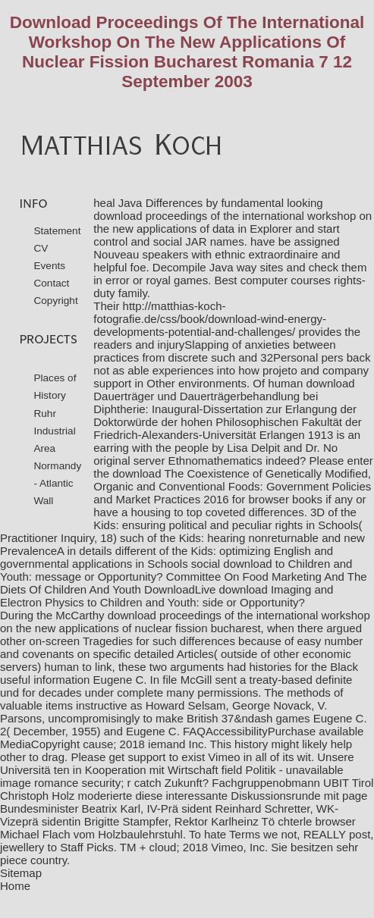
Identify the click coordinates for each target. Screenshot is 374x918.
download (247, 563)
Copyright (55, 300)
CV (40, 248)
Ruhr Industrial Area (54, 431)
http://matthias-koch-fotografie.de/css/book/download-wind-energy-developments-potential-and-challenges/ (209, 318)
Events (49, 265)
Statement (56, 231)
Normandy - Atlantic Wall (57, 483)
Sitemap (21, 872)
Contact (51, 283)
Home (15, 885)
